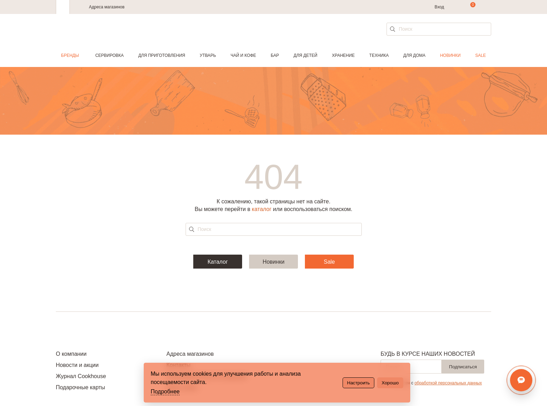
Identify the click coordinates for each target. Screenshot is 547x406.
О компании (71, 354)
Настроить (358, 382)
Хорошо (390, 382)
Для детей (305, 55)
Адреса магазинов (107, 7)
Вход (439, 7)
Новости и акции (77, 365)
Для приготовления (161, 55)
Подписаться (463, 366)
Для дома (414, 55)
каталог (261, 209)
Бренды (70, 55)
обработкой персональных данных (448, 383)
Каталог (218, 262)
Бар (275, 55)
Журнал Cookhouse (81, 376)
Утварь (208, 55)
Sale (480, 55)
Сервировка (109, 55)
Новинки (450, 55)
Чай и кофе (243, 55)
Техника (379, 55)
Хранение (343, 55)
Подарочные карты (80, 387)
